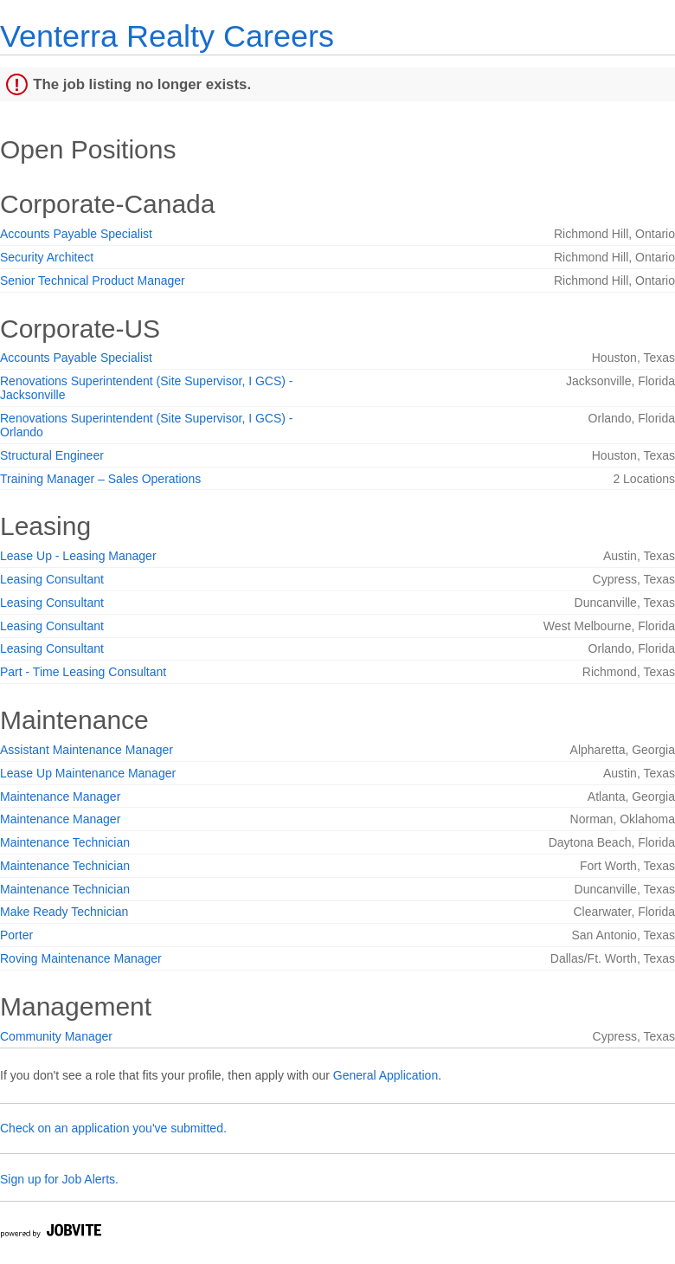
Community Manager (56, 1036)
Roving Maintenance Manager (81, 958)
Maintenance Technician (65, 842)
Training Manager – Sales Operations (100, 479)
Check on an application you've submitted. (113, 1128)
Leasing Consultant (52, 579)
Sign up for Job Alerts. (59, 1179)
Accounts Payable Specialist (76, 234)
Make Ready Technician (64, 912)
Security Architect (46, 257)
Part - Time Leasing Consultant (83, 672)
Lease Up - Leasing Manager (78, 556)
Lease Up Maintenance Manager (88, 773)
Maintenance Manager (60, 796)
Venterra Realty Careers (167, 36)
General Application (385, 1075)
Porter (16, 935)
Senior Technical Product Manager (92, 280)
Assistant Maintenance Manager (86, 750)
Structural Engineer (52, 455)
